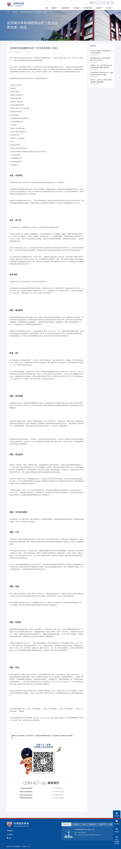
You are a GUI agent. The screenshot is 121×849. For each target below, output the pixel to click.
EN (112, 3)
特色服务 (77, 7)
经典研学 (99, 7)
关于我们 (109, 7)
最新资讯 (15, 12)
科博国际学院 (88, 7)
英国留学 (54, 7)
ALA (29, 846)
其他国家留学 (66, 7)
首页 (47, 7)
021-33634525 (82, 832)
